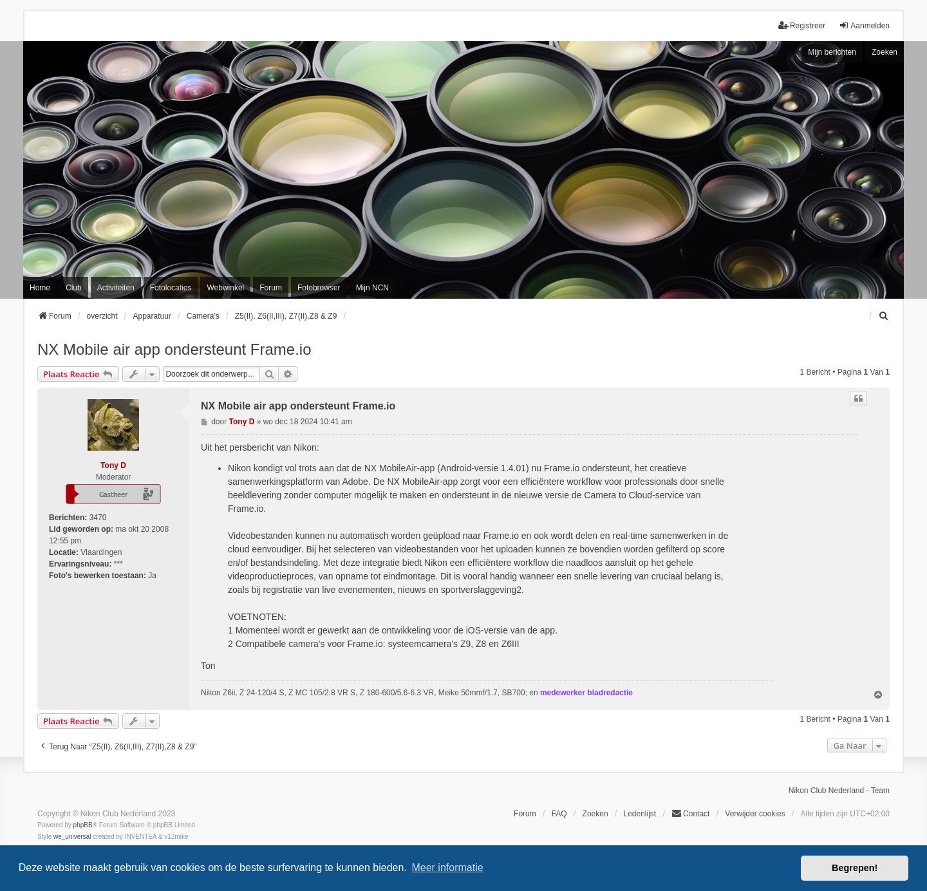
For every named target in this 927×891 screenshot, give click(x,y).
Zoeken (884, 52)
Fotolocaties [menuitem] (171, 287)
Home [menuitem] (40, 287)
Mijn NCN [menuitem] (372, 287)
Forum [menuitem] (270, 287)
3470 (98, 517)
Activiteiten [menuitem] (116, 287)
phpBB (83, 825)
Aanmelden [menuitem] (864, 25)
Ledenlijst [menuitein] (639, 813)
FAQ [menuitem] (559, 813)
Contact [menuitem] (690, 813)
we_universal (72, 836)
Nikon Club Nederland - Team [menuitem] (839, 790)
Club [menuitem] (74, 287)
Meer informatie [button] (447, 867)
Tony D (113, 465)
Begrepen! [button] (854, 868)
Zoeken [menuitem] (595, 813)
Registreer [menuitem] (801, 25)
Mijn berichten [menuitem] (832, 52)
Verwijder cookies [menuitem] (755, 813)
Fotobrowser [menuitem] (319, 287)
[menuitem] (884, 316)
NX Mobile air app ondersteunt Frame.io (174, 349)
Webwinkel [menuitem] (225, 287)
